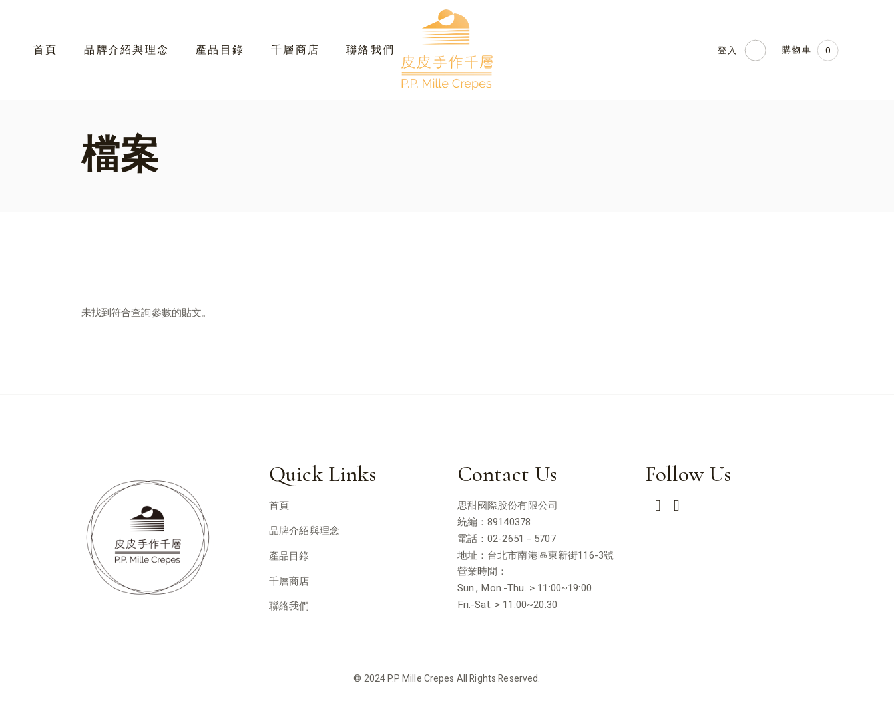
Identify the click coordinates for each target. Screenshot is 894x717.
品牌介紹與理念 (304, 530)
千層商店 (289, 581)
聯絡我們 (289, 606)
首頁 (279, 505)
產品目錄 (289, 556)
